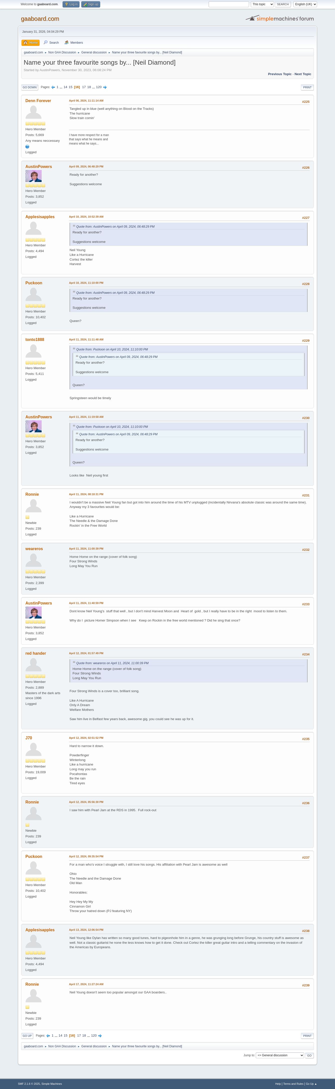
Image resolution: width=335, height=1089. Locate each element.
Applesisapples (40, 217)
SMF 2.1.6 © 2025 (29, 1083)
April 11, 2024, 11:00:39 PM (86, 548)
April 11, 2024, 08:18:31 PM (86, 494)
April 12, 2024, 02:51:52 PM (86, 737)
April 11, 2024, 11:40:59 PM (86, 603)
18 (89, 87)
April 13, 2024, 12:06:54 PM (86, 929)
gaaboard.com (40, 18)
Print (307, 87)
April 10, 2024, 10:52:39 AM (86, 216)
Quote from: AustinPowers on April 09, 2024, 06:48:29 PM (115, 226)
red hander (35, 653)
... (61, 87)
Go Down (30, 87)
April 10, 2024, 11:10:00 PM (86, 282)
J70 (28, 738)
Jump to (249, 1055)
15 (70, 87)
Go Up (27, 1035)
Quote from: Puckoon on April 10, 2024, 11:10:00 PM (112, 349)
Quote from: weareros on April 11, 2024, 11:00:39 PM (112, 663)
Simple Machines (51, 1083)
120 (98, 87)
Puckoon (33, 283)
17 (84, 87)
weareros (34, 549)
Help (278, 1083)
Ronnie (32, 494)
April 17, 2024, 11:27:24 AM (86, 984)
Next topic (303, 74)
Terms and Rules (293, 1083)
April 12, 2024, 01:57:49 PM (86, 653)
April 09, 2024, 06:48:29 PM (86, 166)
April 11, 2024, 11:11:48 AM (86, 339)
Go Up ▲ (311, 1083)
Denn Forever (38, 101)
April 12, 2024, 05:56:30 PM (86, 801)
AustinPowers (38, 166)
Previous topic (280, 74)
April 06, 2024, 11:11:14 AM (86, 100)
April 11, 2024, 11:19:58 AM (86, 416)
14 (65, 87)
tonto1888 (34, 339)
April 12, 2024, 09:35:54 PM (86, 856)
